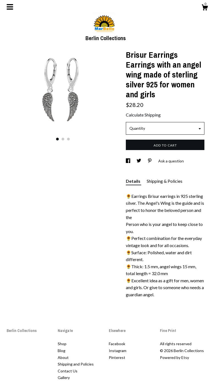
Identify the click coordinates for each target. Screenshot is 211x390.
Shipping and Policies (76, 364)
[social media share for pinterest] (150, 161)
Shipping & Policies (164, 181)
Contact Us (67, 371)
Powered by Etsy (174, 357)
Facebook (117, 343)
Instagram (117, 350)
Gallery (64, 377)
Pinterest (117, 357)
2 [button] (63, 139)
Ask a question (171, 161)
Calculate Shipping (143, 114)
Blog (61, 350)
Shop (62, 343)
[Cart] (205, 8)
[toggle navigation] (10, 7)
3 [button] (68, 139)
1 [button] (57, 139)
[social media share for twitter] (139, 161)
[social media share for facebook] (128, 161)
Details (133, 181)
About (63, 357)
